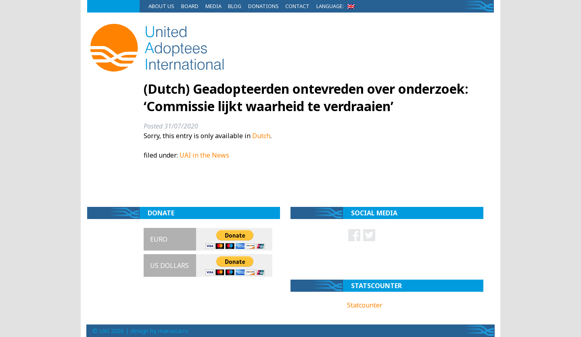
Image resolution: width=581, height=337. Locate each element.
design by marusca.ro (159, 331)
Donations (263, 6)
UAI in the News (204, 155)
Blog (234, 6)
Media (213, 6)
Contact (297, 6)
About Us (161, 6)
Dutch (261, 135)
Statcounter (364, 305)
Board (190, 6)
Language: (336, 6)
